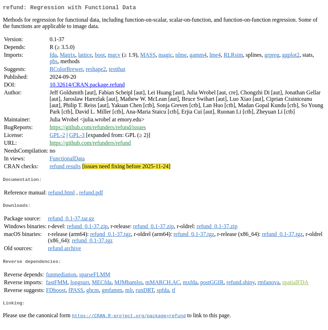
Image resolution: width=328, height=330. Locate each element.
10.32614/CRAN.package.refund (87, 86)
